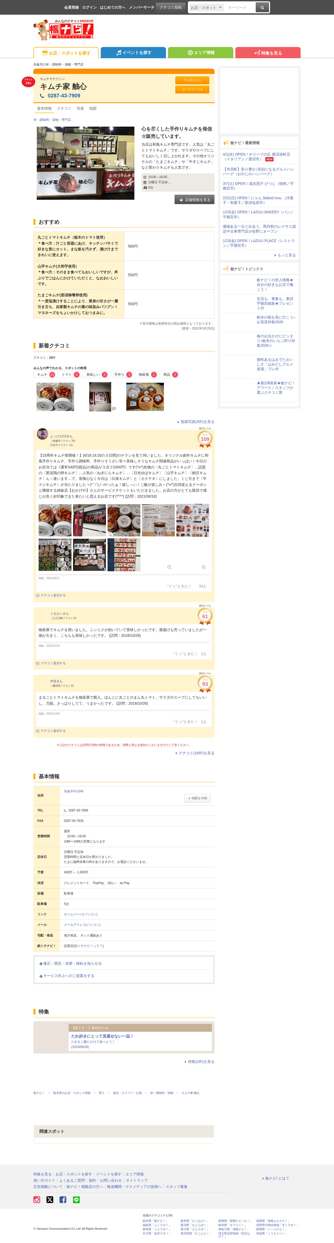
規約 (92, 1180)
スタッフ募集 (177, 1187)
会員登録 (71, 7)
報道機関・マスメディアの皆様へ (134, 1187)
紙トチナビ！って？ (88, 946)
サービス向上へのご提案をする (66, 976)
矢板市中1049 (74, 791)
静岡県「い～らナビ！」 (272, 1229)
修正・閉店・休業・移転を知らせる (70, 963)
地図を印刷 (197, 798)
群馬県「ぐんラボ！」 (157, 1229)
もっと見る (284, 255)
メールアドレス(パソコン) (82, 925)
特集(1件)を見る (198, 1061)
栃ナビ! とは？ (275, 1178)
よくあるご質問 (72, 1180)
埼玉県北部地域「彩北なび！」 (234, 1235)
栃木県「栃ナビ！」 (156, 1221)
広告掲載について (48, 1187)
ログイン (89, 7)
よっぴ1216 (58, 436)
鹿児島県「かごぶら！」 (196, 1233)
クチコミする (192, 89)
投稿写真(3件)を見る (195, 422)
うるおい (56, 613)
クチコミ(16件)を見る (194, 753)
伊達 (53, 681)
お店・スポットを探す (65, 53)
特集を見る (268, 53)
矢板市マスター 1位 (61, 445)
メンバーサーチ (141, 7)
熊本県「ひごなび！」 (195, 1221)
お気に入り (192, 80)
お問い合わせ (111, 1180)
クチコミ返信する (51, 595)
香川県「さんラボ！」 (195, 1229)
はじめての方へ (113, 7)
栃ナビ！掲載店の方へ (85, 1187)
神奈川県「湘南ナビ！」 (234, 1229)
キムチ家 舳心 (63, 87)
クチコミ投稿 (171, 7)
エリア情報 (200, 53)
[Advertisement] (259, 100)
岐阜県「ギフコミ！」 (232, 1225)
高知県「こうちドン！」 (272, 1233)
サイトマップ (137, 1180)
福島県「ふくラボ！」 (157, 1225)
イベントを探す (133, 53)
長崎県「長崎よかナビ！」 (273, 1221)
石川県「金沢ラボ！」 (157, 1233)
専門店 (66, 120)
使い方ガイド (44, 1180)
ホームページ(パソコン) (80, 914)
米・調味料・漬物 (45, 120)
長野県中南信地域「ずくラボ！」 (277, 1225)
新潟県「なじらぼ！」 (195, 1225)
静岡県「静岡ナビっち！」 (235, 1221)
